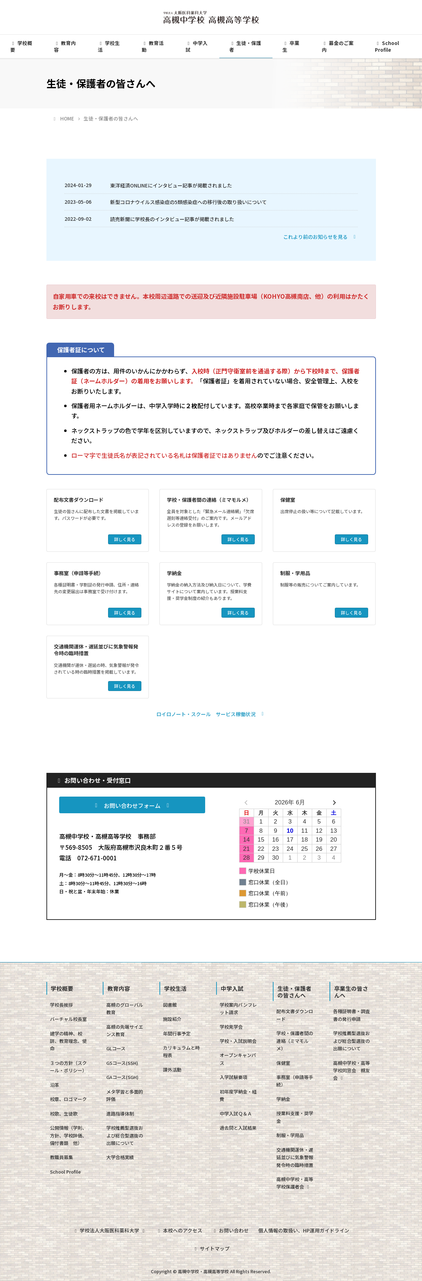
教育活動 (153, 46)
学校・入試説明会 (238, 1041)
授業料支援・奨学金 (294, 1117)
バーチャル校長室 (68, 1019)
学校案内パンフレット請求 (238, 1008)
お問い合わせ (230, 1230)
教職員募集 (61, 1157)
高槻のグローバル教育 (124, 1008)
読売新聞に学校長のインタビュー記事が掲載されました (172, 219)
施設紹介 (172, 1019)
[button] (320, 236)
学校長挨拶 (61, 1004)
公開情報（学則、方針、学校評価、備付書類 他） (68, 1135)
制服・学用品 (295, 573)
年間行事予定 (177, 1033)
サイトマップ (210, 1247)
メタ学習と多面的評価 (124, 1095)
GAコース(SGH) (122, 1077)
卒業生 (290, 46)
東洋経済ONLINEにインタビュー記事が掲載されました (171, 185)
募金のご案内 (338, 46)
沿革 (54, 1084)
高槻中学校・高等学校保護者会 (294, 1183)
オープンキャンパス (238, 1059)
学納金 (174, 573)
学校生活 (109, 46)
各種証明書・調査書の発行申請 (351, 1015)
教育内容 (65, 46)
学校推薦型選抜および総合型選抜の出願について (124, 1135)
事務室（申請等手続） (78, 573)
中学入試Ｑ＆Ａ (236, 1113)
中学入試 (197, 46)
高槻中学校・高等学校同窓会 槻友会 (351, 1070)
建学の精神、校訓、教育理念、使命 (68, 1041)
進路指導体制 (120, 1113)
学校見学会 (231, 1026)
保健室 (287, 499)
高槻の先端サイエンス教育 (124, 1030)
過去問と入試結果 (238, 1127)
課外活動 (172, 1069)
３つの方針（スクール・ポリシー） (68, 1067)
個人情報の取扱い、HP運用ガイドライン (304, 1230)
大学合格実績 (120, 1157)
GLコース (115, 1048)
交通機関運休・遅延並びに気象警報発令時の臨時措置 (96, 650)
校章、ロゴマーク (68, 1099)
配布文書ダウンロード (78, 499)
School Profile (65, 1171)
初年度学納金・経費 (238, 1095)
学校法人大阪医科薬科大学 (109, 1230)
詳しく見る (124, 539)
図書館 (170, 1004)
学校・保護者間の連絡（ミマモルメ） (209, 499)
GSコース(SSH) (122, 1063)
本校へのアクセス (179, 1230)
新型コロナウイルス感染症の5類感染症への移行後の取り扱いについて (188, 202)
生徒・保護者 (245, 46)
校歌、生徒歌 (64, 1113)
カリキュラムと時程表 (181, 1051)
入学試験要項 (233, 1077)
